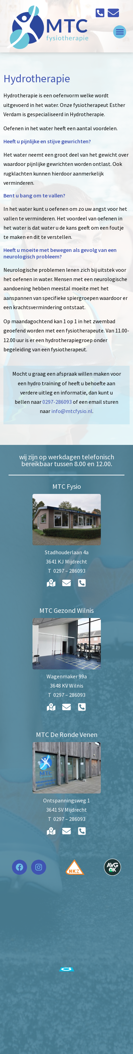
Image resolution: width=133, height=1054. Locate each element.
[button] (119, 31)
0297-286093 (57, 401)
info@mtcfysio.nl (71, 411)
